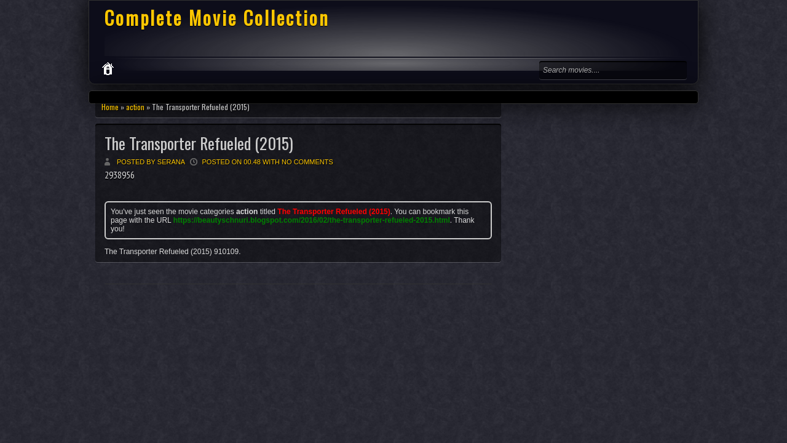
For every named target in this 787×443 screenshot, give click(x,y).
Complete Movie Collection (217, 17)
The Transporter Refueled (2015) (199, 143)
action (135, 107)
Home (110, 107)
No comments (307, 162)
